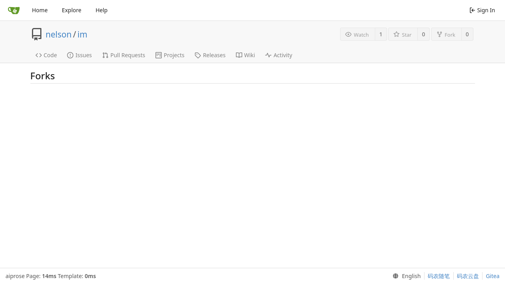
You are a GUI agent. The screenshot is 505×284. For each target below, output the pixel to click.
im (82, 34)
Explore (71, 10)
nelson (59, 34)
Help (101, 10)
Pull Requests (123, 55)
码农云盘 (468, 276)
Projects (169, 55)
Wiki (245, 55)
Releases (210, 55)
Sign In (482, 10)
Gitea (492, 276)
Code (46, 55)
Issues (79, 55)
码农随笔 (439, 276)
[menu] (405, 276)
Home (40, 10)
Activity (278, 55)
